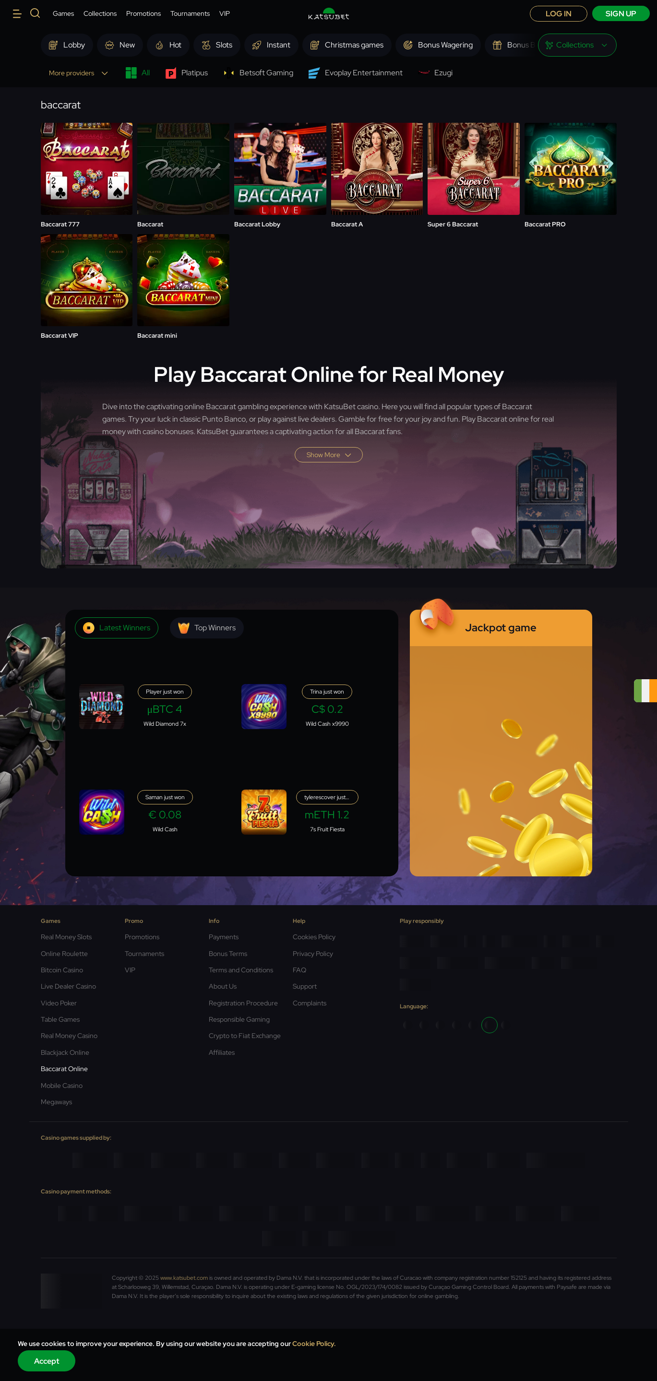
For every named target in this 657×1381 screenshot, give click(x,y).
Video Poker (59, 1003)
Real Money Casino (69, 1035)
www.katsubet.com (184, 1278)
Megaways (56, 1102)
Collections (100, 13)
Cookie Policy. (314, 1343)
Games (63, 13)
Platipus (186, 73)
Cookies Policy (314, 936)
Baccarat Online (64, 1068)
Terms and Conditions (241, 970)
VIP (224, 13)
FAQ (299, 970)
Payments (224, 936)
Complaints (309, 1003)
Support (305, 986)
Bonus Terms (228, 953)
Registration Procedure (243, 1003)
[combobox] (577, 45)
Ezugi (435, 73)
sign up (621, 14)
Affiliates (222, 1052)
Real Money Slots (66, 936)
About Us (223, 986)
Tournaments (190, 13)
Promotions (143, 13)
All (137, 73)
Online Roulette (64, 953)
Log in (559, 14)
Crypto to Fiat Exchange (245, 1035)
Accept (47, 1361)
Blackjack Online (65, 1052)
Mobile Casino (62, 1085)
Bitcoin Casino (62, 970)
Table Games (60, 1019)
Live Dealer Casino (68, 986)
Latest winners (116, 628)
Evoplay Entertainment (356, 73)
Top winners (207, 628)
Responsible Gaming (239, 1019)
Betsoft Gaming (258, 73)
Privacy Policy (313, 953)
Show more (329, 454)
